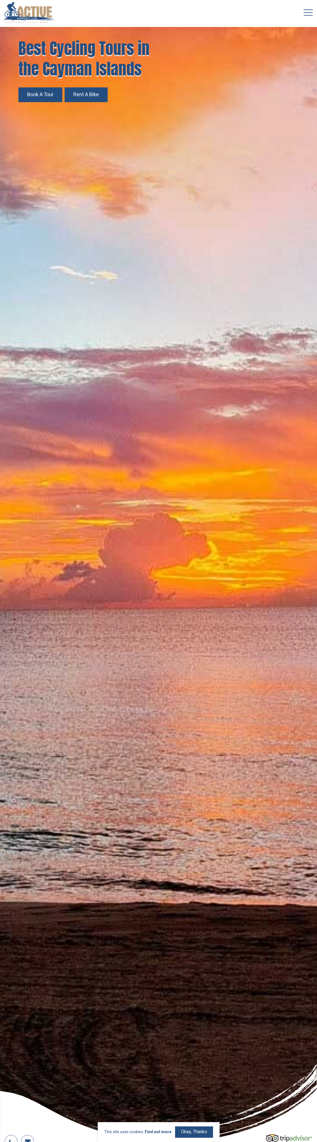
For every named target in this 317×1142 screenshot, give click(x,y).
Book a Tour (40, 94)
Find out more (158, 1132)
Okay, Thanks (194, 1131)
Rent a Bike (86, 94)
